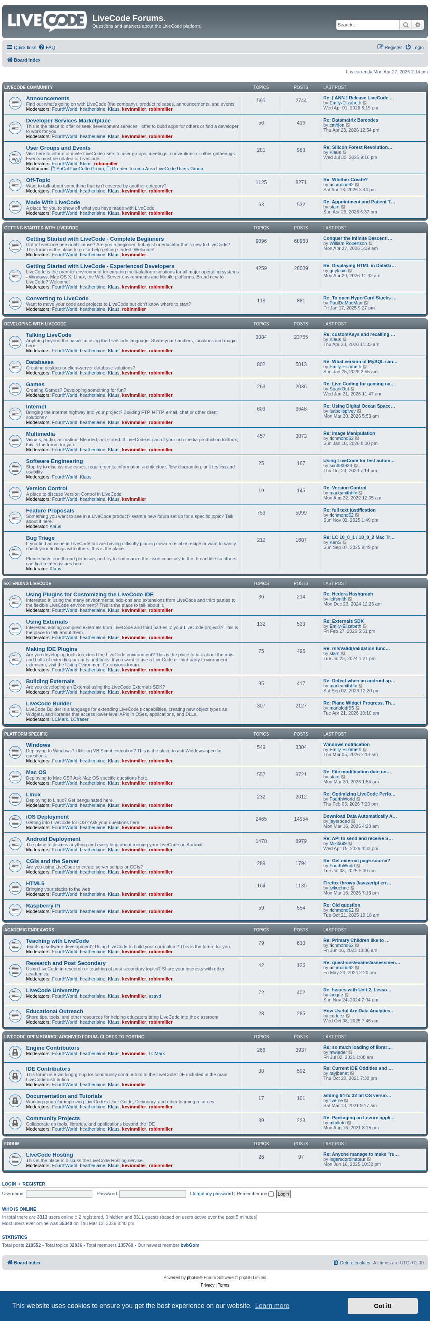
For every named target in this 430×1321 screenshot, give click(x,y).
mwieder (338, 1052)
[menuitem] (46, 47)
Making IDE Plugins (51, 649)
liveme (336, 1100)
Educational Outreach (54, 1011)
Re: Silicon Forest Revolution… (357, 147)
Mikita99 (338, 843)
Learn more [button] (272, 1305)
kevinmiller (134, 109)
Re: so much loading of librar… (357, 1047)
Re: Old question (341, 905)
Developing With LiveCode (35, 324)
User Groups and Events (58, 148)
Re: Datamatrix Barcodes (350, 119)
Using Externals (47, 622)
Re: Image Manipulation (349, 433)
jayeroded (340, 821)
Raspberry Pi (43, 905)
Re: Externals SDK (343, 621)
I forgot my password (211, 1193)
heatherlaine (92, 109)
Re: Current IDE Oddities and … (358, 1068)
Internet (36, 406)
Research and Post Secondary (66, 963)
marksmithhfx (343, 492)
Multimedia (40, 434)
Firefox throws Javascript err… (357, 882)
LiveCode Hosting (49, 1155)
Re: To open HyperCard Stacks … (360, 297)
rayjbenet (339, 1073)
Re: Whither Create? (345, 179)
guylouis (338, 270)
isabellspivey (343, 410)
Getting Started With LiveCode (41, 228)
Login (9, 1183)
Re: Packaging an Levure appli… (359, 1117)
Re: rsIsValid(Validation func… (356, 648)
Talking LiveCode (48, 335)
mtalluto (338, 1122)
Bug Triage (40, 538)
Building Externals (50, 681)
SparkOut (339, 388)
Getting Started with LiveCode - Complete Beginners (95, 239)
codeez (337, 1015)
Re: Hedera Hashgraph (348, 593)
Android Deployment (53, 839)
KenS (335, 542)
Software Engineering (54, 461)
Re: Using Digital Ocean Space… (359, 405)
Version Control (46, 488)
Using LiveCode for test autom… (359, 460)
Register (34, 1183)
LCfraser (79, 719)
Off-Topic (38, 180)
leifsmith (338, 598)
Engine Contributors (52, 1048)
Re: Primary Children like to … (356, 940)
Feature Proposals (50, 510)
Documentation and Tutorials (64, 1096)
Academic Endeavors (29, 930)
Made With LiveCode (53, 202)
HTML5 (35, 883)
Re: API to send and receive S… (358, 838)
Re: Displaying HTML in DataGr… (359, 265)
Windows (38, 745)
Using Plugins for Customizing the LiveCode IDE (90, 594)
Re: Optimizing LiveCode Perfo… (359, 793)
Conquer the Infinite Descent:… (357, 238)
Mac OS (36, 772)
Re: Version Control (345, 487)
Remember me (255, 1193)
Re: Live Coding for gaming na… (359, 383)
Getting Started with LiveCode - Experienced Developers (100, 266)
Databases (40, 362)
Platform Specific (26, 734)
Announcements (47, 98)
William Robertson (348, 243)
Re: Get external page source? (356, 860)
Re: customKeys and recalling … (359, 334)
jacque (336, 994)
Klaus (114, 109)
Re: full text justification (349, 509)
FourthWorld (64, 109)
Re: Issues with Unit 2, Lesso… (357, 989)
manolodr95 (342, 707)
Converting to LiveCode (57, 298)
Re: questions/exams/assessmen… (361, 962)
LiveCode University (52, 990)
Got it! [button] (383, 1306)
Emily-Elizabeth (346, 102)
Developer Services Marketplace (68, 120)
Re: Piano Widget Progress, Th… (359, 702)
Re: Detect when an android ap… (359, 680)
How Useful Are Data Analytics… (359, 1010)
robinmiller (161, 109)
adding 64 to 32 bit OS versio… (357, 1095)
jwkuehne (339, 887)
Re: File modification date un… (357, 771)
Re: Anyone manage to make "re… (361, 1154)
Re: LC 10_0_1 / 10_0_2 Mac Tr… (359, 537)
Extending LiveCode (27, 583)
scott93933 (341, 465)
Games (35, 384)
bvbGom (190, 1245)
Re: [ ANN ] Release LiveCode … (358, 97)
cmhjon (337, 124)
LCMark (60, 719)
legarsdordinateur (348, 1159)
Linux (33, 794)
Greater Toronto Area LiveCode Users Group (154, 168)
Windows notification (346, 744)
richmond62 (342, 184)
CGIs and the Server (52, 861)
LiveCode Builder (48, 703)
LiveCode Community (28, 87)
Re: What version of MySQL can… (360, 361)
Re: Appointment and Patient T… (359, 201)
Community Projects (53, 1118)
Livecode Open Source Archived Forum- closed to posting (74, 1037)
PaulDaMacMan (346, 302)
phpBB (193, 1277)
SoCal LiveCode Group (77, 168)
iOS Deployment (47, 817)
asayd (155, 996)
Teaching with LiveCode (57, 941)
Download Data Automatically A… (360, 816)
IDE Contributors (48, 1069)
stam (335, 206)
